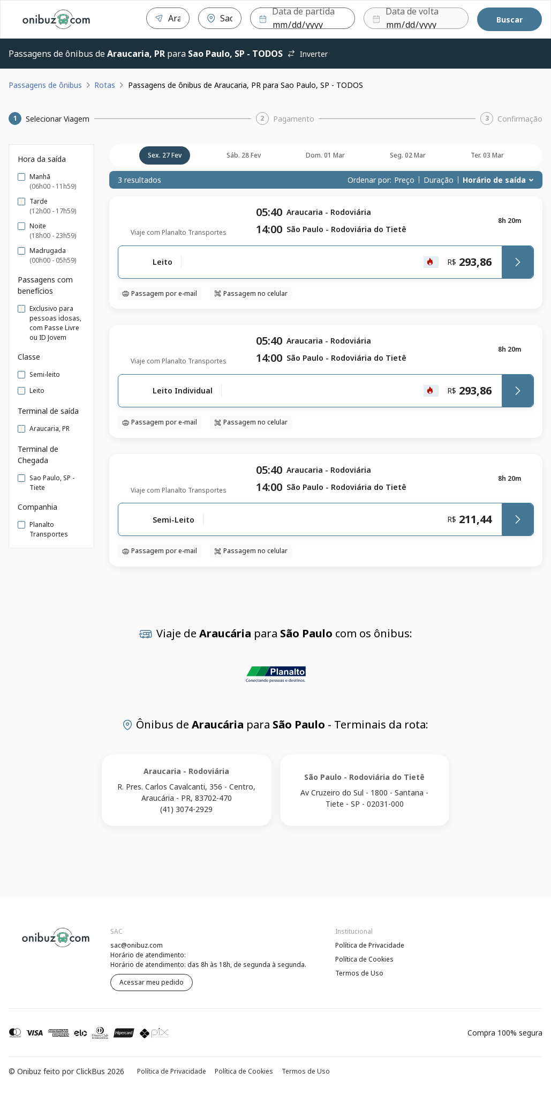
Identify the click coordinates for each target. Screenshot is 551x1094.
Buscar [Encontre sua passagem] (509, 19)
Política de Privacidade (369, 945)
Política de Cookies (364, 959)
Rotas (104, 85)
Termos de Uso (359, 973)
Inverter (307, 54)
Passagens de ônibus (45, 85)
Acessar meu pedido (151, 982)
